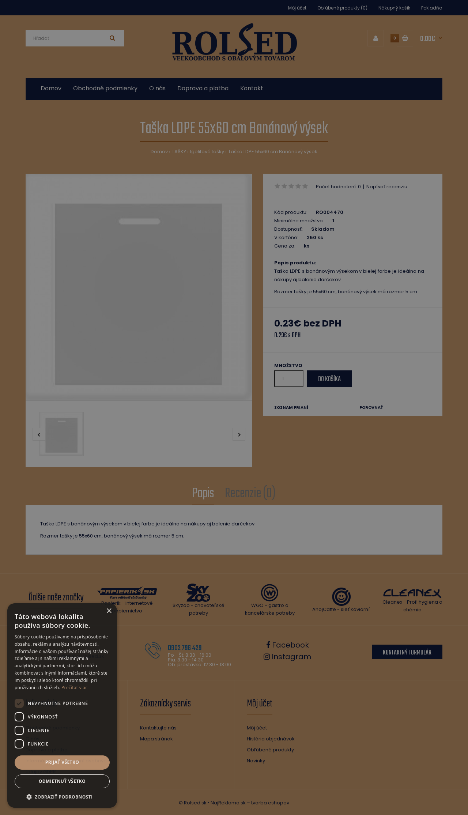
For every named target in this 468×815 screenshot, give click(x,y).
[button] (62, 796)
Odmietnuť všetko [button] (62, 781)
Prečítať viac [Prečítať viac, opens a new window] (74, 687)
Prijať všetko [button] (62, 762)
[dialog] (234, 407)
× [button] (109, 611)
